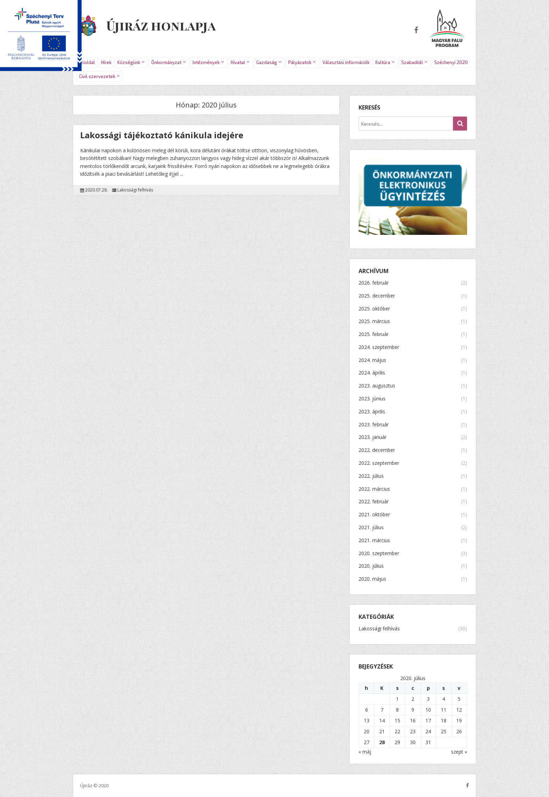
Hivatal (238, 62)
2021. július (371, 528)
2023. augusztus (377, 386)
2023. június (372, 399)
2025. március (374, 321)
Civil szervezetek (97, 76)
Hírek (106, 62)
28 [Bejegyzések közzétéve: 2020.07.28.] (382, 742)
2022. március (374, 489)
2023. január (373, 437)
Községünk (128, 62)
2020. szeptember (379, 554)
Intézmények (206, 62)
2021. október (374, 515)
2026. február (374, 283)
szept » (459, 751)
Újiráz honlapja (161, 25)
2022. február (374, 502)
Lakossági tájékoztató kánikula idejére (161, 135)
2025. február (374, 334)
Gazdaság (266, 62)
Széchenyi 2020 (451, 62)
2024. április (372, 373)
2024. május (372, 360)
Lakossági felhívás (135, 190)
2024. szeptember (379, 347)
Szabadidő (412, 62)
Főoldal (87, 62)
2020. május (372, 579)
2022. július (371, 476)
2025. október (374, 309)
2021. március (374, 541)
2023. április (372, 412)
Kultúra (382, 62)
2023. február (374, 425)
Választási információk (345, 62)
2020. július (371, 566)
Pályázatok (299, 62)
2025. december (377, 296)
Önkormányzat (166, 62)
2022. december (377, 450)
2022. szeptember (379, 463)
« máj (365, 751)
